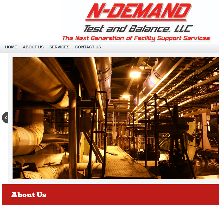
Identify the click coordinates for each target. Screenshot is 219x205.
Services (59, 47)
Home (11, 47)
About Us (33, 47)
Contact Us (88, 47)
